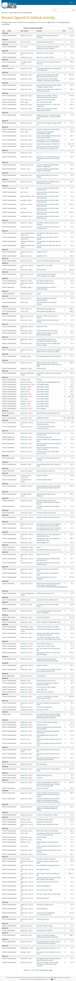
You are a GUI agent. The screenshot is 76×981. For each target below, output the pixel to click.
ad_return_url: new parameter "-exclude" (47, 815)
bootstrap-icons (24, 644)
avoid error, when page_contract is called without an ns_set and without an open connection (47, 964)
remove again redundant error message (47, 330)
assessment (23, 401)
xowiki (22, 99)
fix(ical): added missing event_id (45, 42)
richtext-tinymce (24, 547)
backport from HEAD (42, 326)
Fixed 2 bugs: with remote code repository (47, 831)
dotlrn (22, 846)
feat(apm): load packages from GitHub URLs (48, 144)
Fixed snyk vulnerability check (44, 707)
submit (61, 977)
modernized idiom (41, 368)
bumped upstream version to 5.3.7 (45, 593)
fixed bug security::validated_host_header (47, 824)
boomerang (23, 356)
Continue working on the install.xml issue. (47, 882)
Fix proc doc (40, 777)
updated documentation (43, 418)
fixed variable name (42, 764)
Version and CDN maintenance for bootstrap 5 (49, 629)
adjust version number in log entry (45, 57)
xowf (21, 46)
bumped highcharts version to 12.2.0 (46, 680)
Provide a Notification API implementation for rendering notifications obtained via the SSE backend (48, 794)
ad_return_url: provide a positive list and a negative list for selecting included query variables (47, 808)
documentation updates (43, 384)
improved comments (42, 724)
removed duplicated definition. (44, 479)
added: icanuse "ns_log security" (45, 692)
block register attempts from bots (45, 281)
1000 (39, 970)
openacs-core (24, 35)
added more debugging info (44, 886)
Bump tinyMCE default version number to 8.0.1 (49, 550)
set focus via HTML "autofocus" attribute (47, 722)
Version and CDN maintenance (45, 644)
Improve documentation (43, 788)
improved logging (41, 408)
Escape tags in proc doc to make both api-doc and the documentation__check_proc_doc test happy (49, 116)
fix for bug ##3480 (41, 269)
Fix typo (39, 293)
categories (23, 389)
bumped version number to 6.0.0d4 (46, 646)
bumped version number (43, 554)
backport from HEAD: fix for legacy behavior (48, 129)
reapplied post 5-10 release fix (44, 822)
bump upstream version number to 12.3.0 (47, 600)
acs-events (23, 406)
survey (22, 188)
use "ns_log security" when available (46, 687)
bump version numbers (42, 709)
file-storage (23, 200)
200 (33, 970)
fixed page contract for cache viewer (46, 859)
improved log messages (43, 919)
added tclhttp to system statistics (45, 819)
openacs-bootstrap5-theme (27, 233)
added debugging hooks (43, 542)
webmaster (53, 977)
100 (29, 970)
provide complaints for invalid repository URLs (48, 622)
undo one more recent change (44, 890)
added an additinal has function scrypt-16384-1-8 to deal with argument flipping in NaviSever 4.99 (49, 487)
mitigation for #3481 (42, 252)
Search (70, 28)
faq (21, 208)
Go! (74, 10)
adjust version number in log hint (45, 53)
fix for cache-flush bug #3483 (44, 102)
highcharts (23, 600)
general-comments (25, 196)
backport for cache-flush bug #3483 (46, 99)
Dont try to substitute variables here (46, 471)
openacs (44, 22)
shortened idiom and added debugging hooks (48, 382)
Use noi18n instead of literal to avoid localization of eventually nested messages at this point (48, 502)
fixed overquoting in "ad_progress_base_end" (48, 865)
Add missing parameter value (44, 437)
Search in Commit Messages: (33, 28)
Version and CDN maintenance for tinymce (48, 627)
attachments (23, 394)
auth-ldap (23, 379)
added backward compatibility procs (46, 309)
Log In (71, 2)
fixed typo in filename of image (44, 926)
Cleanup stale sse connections (44, 930)
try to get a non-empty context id (45, 904)
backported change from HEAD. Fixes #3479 (48, 517)
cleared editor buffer (42, 689)
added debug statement (43, 898)
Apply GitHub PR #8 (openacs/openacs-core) (48, 413)
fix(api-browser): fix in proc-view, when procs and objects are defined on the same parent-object (48, 158)
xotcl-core (23, 42)
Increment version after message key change (48, 261)
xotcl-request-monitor (26, 62)
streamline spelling (41, 837)
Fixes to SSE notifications (43, 617)
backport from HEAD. (42, 475)
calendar (22, 391)
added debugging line (42, 908)
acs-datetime (24, 216)
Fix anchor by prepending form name (46, 512)
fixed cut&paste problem (43, 869)
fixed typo (39, 379)
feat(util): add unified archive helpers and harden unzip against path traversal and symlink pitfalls (49, 364)
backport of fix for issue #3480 (44, 265)
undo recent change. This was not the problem (49, 894)
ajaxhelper (23, 403)
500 (37, 970)
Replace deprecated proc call (44, 775)
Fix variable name (41, 676)
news (22, 192)
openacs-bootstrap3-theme (27, 237)
